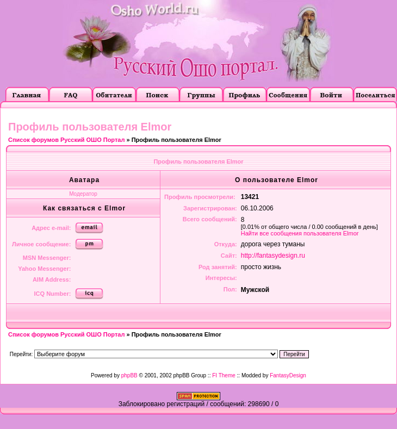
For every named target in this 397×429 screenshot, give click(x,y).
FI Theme (223, 375)
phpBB (129, 375)
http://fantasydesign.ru (273, 255)
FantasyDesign (288, 375)
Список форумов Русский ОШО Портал (66, 139)
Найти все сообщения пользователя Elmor (300, 233)
